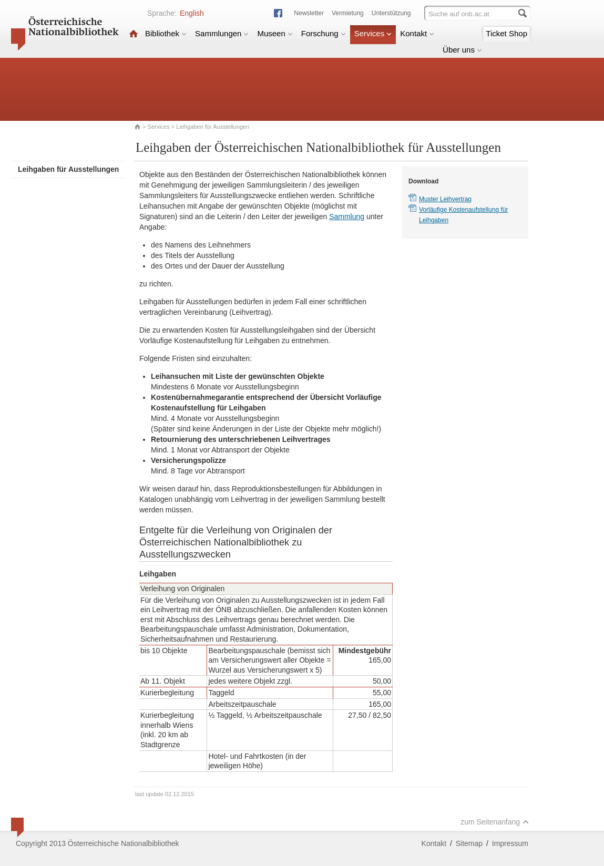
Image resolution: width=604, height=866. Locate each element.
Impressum (510, 843)
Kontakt (417, 33)
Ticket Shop (506, 33)
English (192, 13)
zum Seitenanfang (494, 822)
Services (373, 33)
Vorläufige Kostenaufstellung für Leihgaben (463, 215)
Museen (274, 33)
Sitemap (469, 843)
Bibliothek (166, 33)
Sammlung (346, 216)
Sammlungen (222, 33)
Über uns (462, 49)
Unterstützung (391, 13)
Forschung (323, 33)
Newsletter (309, 13)
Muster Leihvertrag (445, 199)
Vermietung (348, 13)
